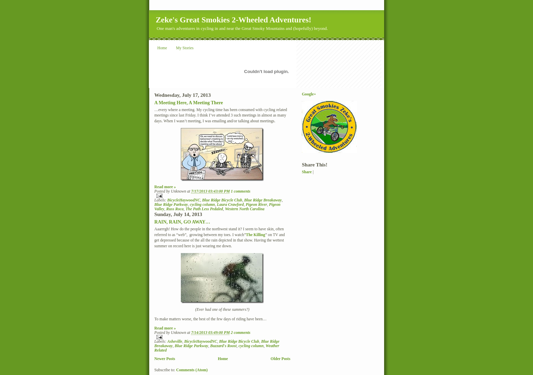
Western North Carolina (244, 209)
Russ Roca (175, 209)
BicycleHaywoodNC (183, 200)
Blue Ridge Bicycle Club (222, 200)
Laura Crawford (230, 204)
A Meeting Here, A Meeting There (188, 102)
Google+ (309, 94)
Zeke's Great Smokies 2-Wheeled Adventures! (233, 19)
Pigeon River (256, 204)
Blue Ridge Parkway (171, 204)
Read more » (165, 187)
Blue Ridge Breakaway (262, 200)
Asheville (174, 341)
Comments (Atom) (192, 370)
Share (307, 172)
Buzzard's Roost (223, 346)
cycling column (202, 204)
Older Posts (280, 359)
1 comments (240, 191)
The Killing (255, 235)
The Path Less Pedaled (204, 209)
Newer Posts (164, 359)
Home (162, 48)
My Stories (185, 48)
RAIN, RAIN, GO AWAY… (182, 222)
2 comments (240, 333)
